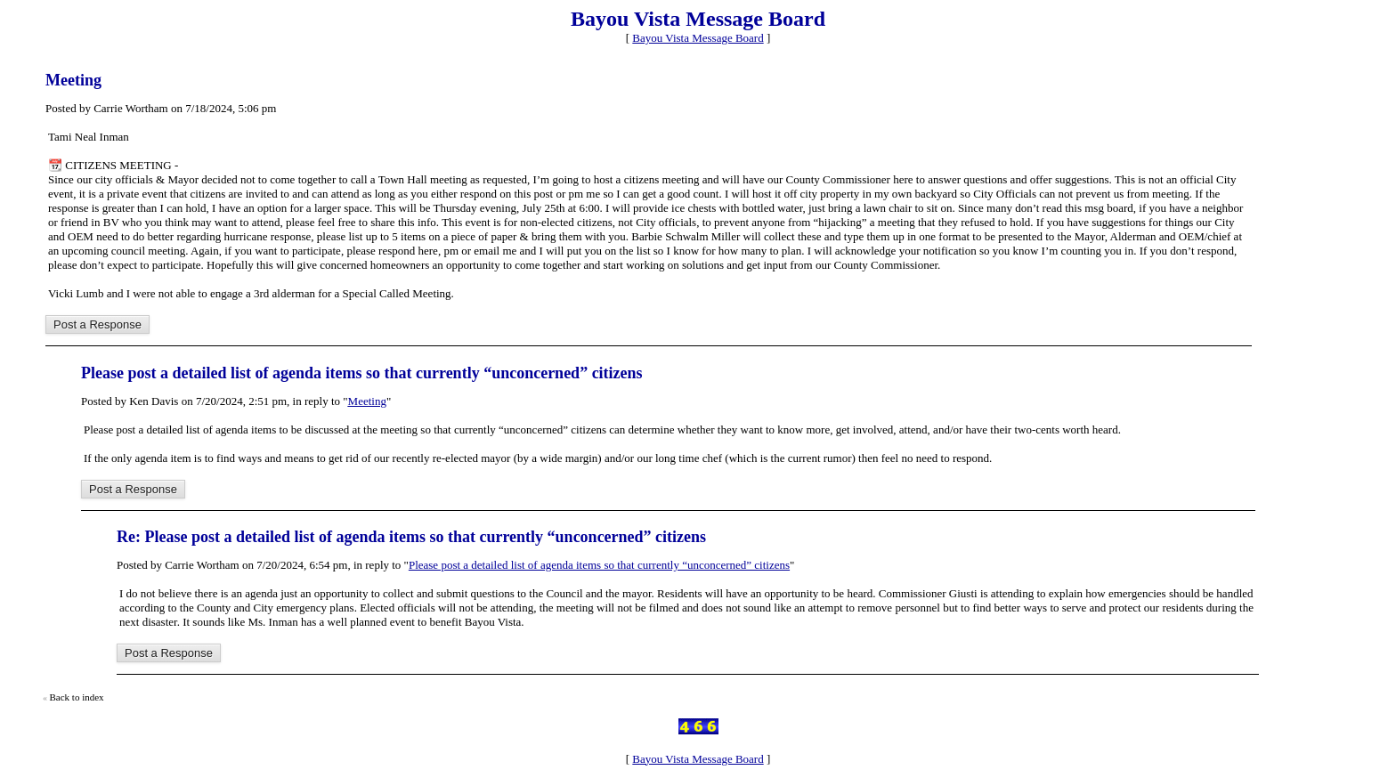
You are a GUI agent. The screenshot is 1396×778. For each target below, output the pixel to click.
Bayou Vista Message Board (697, 38)
